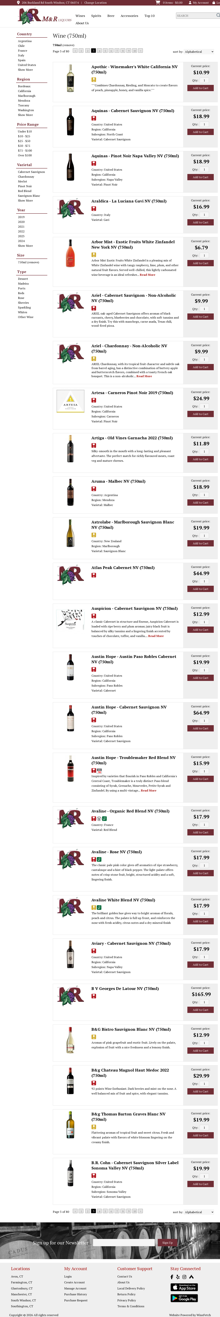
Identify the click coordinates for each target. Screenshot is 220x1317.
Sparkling (24, 307)
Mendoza (24, 100)
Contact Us (124, 1276)
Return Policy (126, 1294)
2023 (21, 236)
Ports (21, 288)
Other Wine (25, 317)
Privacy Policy (126, 1300)
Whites (22, 312)
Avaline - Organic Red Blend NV (130, 811)
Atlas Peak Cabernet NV (123, 567)
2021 (21, 227)
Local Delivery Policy (131, 1288)
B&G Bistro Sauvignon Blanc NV (131, 1029)
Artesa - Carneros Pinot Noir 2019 (132, 392)
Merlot (22, 181)
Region (23, 79)
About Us (80, 23)
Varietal (24, 164)
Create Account (74, 1282)
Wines (79, 16)
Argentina (25, 41)
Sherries (23, 303)
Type (21, 271)
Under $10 (25, 131)
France (22, 51)
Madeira (23, 283)
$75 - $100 (25, 150)
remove (68, 45)
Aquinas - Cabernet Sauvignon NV (132, 110)
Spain (21, 60)
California (24, 91)
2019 (21, 217)
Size (20, 255)
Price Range (28, 124)
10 (134, 51)
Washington (26, 110)
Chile (21, 46)
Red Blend (24, 191)
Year (21, 209)
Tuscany (23, 105)
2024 (21, 241)
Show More (25, 70)
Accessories (128, 16)
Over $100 (25, 155)
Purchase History (75, 1294)
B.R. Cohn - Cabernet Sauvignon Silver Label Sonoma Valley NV (135, 1165)
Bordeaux (24, 86)
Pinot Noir (25, 186)
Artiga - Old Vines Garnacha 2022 (132, 437)
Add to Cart (200, 88)
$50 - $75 (24, 146)
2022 (21, 231)
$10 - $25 (24, 136)
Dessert (23, 279)
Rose (21, 298)
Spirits (95, 16)
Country (24, 33)
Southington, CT (22, 1306)
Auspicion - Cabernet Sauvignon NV (134, 608)
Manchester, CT (21, 1294)
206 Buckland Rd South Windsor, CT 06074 (50, 3)
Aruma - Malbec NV (118, 481)
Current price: (200, 66)
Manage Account (75, 1288)
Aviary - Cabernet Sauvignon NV (131, 943)
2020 (21, 222)
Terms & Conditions (130, 1306)
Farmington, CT (21, 1282)
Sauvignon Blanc (29, 196)
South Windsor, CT (23, 1300)
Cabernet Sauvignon (31, 172)
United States (27, 65)
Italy (21, 55)
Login (68, 1276)
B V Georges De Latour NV (125, 988)
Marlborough (26, 96)
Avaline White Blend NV (123, 899)
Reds (21, 293)
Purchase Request (76, 1300)
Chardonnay (26, 177)
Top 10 (148, 16)
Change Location (95, 3)
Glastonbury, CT (22, 1288)
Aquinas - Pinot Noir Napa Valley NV (135, 155)
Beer (109, 16)
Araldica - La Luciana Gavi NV (129, 201)
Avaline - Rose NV (116, 851)
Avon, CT (17, 1276)
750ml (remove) (28, 262)
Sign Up (167, 1243)
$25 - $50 (24, 141)
